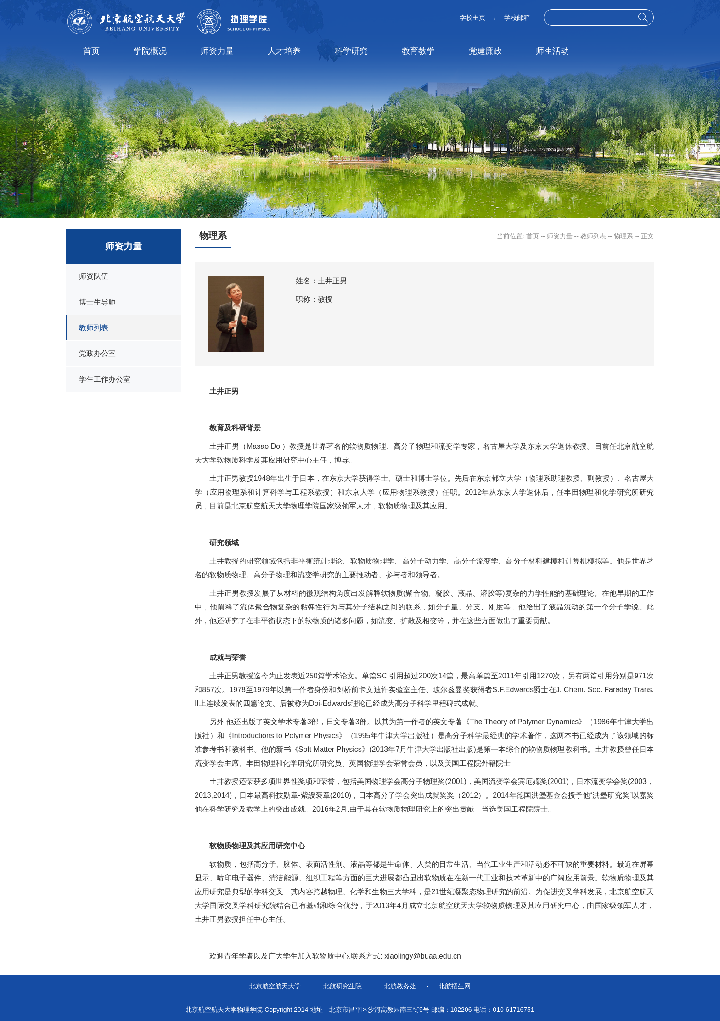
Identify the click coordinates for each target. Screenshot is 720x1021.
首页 (91, 51)
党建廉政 (485, 51)
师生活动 (552, 51)
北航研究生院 (342, 986)
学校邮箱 (517, 17)
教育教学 (418, 51)
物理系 (623, 236)
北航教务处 (400, 986)
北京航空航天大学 (275, 986)
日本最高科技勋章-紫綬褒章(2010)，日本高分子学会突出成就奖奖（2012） (362, 795)
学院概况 (150, 51)
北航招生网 (455, 986)
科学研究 (351, 51)
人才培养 (284, 51)
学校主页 (472, 17)
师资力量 (217, 51)
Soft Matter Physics (330, 749)
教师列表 (593, 236)
